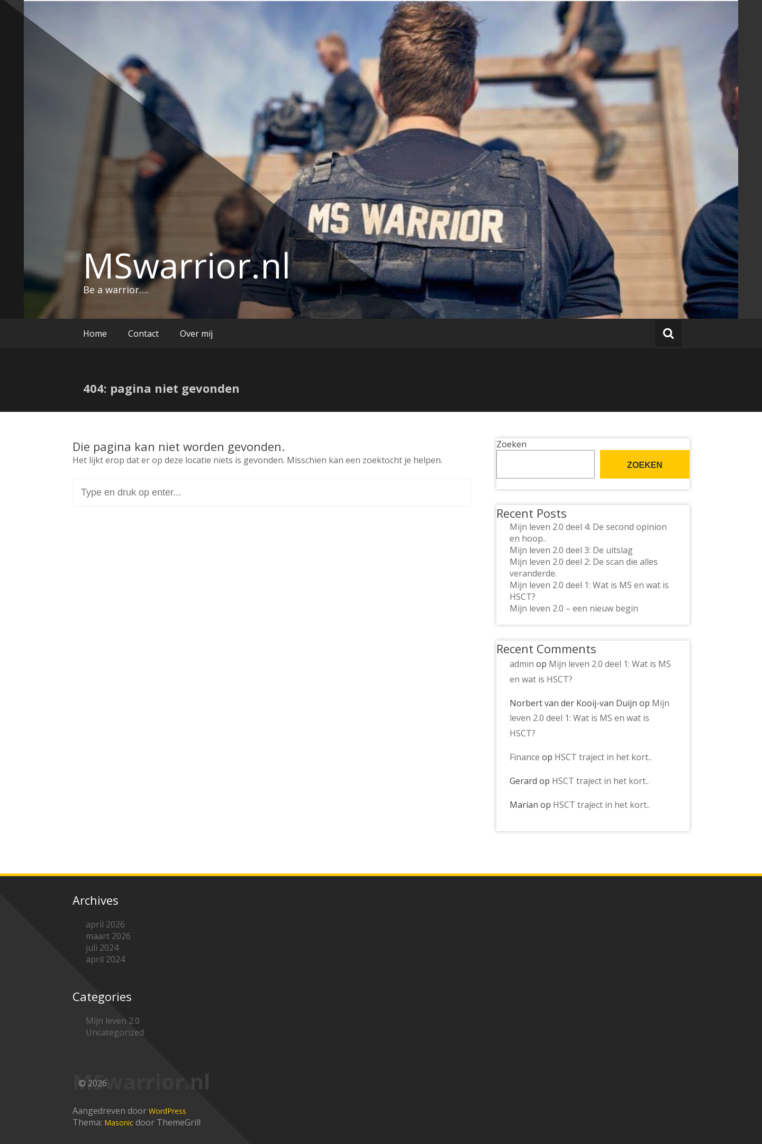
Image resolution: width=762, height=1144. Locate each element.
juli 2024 (102, 947)
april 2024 (105, 959)
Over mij (196, 333)
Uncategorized (115, 1032)
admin (522, 664)
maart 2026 (108, 936)
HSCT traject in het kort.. (603, 757)
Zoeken (511, 444)
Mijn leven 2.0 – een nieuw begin (574, 608)
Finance (525, 757)
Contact (143, 333)
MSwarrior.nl (187, 265)
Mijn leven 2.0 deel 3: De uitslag (571, 550)
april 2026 (105, 924)
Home (95, 333)
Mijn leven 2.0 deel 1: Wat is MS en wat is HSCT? (589, 718)
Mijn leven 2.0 (113, 1020)
